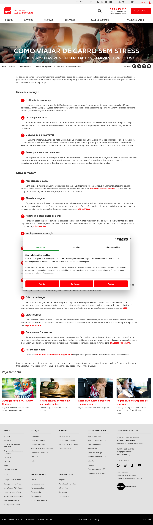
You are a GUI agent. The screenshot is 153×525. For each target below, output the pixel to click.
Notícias (91, 465)
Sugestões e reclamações (126, 475)
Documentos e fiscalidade (68, 444)
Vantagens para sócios (12, 504)
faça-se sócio (141, 11)
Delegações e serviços (125, 452)
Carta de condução (38, 440)
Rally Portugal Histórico (97, 440)
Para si (33, 480)
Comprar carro (64, 436)
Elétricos (8, 474)
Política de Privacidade (10, 519)
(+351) (126, 440)
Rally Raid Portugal (95, 453)
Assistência (35, 436)
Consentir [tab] (40, 247)
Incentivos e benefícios (12, 492)
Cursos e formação (38, 444)
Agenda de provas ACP (96, 469)
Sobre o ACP (8, 440)
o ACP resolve (39, 226)
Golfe (6, 465)
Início (4, 66)
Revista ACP (8, 457)
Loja (121, 2)
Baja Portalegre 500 (95, 444)
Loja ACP (34, 457)
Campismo (63, 492)
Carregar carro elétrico (12, 484)
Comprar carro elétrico (12, 480)
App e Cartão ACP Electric (13, 488)
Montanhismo (64, 496)
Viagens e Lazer (66, 474)
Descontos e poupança (39, 453)
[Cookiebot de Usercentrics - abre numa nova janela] (117, 239)
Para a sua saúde (37, 488)
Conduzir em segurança (43, 66)
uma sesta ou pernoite (119, 343)
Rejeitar (42, 284)
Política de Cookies (28, 519)
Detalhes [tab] (76, 247)
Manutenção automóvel (68, 440)
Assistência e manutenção (13, 496)
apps (125, 308)
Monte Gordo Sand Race (97, 457)
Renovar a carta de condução (42, 448)
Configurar (77, 284)
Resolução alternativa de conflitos (129, 478)
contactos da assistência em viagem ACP (53, 354)
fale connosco (84, 209)
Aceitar (111, 284)
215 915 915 (118, 9)
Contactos (79, 2)
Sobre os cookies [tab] (112, 247)
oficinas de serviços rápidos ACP (104, 188)
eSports (91, 461)
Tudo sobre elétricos (11, 500)
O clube (7, 431)
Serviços (35, 431)
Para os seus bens (37, 484)
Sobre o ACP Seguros (39, 500)
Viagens (62, 480)
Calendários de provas (96, 473)
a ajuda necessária (33, 325)
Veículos (12, 66)
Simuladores (36, 496)
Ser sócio (7, 436)
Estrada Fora (63, 488)
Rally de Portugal (94, 436)
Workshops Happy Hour (67, 484)
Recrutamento (122, 472)
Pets (33, 461)
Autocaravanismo (10, 470)
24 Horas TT (92, 448)
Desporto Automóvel (98, 431)
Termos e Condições (44, 519)
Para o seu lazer (37, 492)
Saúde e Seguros (38, 474)
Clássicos (7, 461)
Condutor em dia (25, 66)
